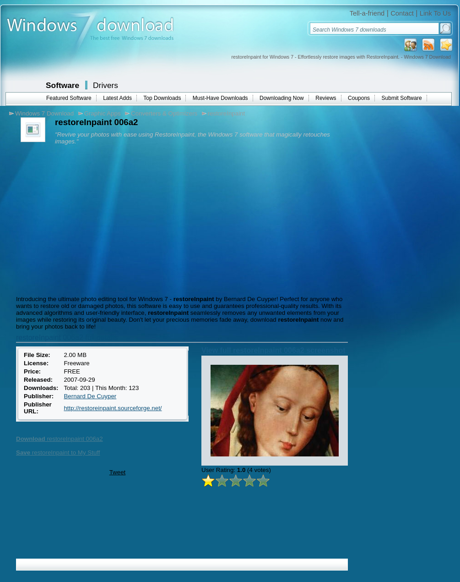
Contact (402, 13)
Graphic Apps (102, 113)
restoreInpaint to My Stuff (58, 452)
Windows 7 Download (44, 113)
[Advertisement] (91, 218)
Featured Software (69, 98)
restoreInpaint (226, 113)
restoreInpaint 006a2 (59, 438)
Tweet (117, 472)
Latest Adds (117, 98)
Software (62, 85)
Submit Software (402, 98)
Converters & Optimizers (164, 113)
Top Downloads (162, 98)
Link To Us (435, 13)
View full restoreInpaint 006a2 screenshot (273, 350)
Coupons (359, 98)
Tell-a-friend (367, 13)
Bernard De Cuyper (90, 396)
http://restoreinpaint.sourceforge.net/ (113, 408)
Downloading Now (282, 98)
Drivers (105, 85)
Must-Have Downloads (220, 98)
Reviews (325, 98)
